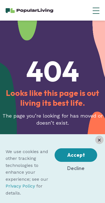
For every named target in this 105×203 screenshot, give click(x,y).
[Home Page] (29, 10)
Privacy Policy (20, 186)
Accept (76, 155)
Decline (76, 168)
